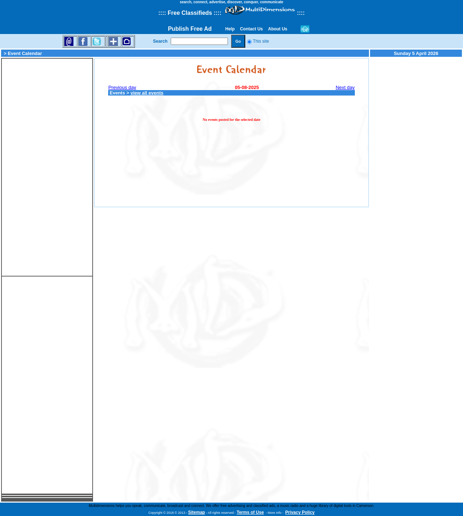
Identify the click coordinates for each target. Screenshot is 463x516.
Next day (345, 87)
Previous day (122, 87)
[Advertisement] (47, 167)
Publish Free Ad (190, 29)
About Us (278, 28)
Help (230, 28)
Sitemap (196, 512)
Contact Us (251, 28)
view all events (147, 93)
